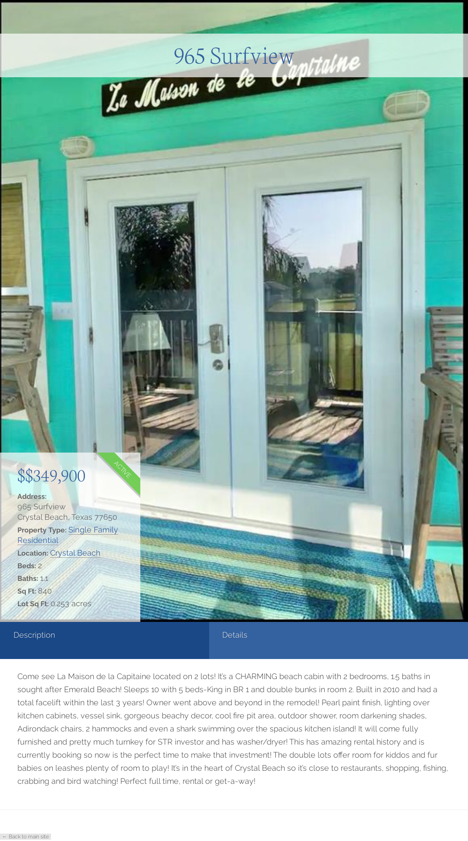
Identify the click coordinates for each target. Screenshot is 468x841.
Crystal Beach (75, 552)
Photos (182, 634)
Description (34, 634)
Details (104, 634)
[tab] (39, 640)
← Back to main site (25, 837)
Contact (262, 634)
